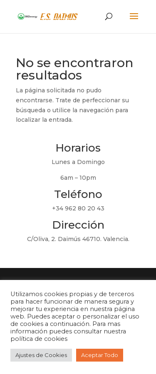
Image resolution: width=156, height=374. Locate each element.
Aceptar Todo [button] (99, 355)
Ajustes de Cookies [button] (41, 355)
